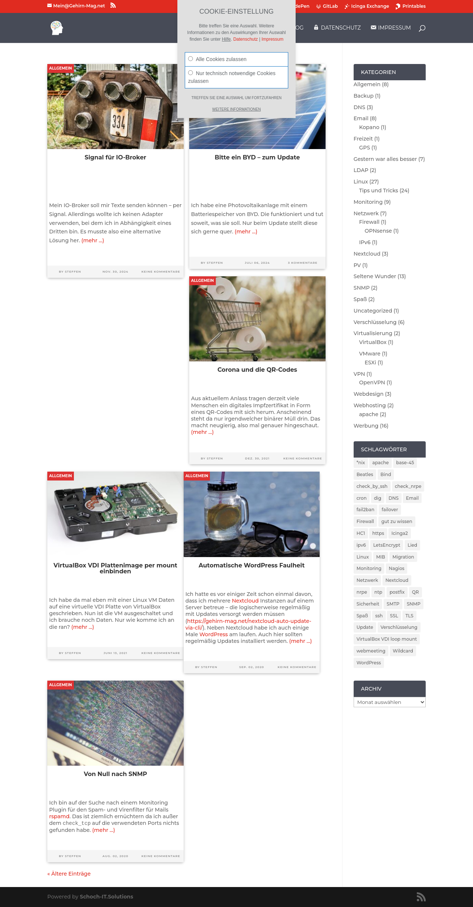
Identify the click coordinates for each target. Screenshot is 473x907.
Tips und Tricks (378, 190)
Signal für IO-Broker (115, 157)
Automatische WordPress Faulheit (251, 565)
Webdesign (369, 394)
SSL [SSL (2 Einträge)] (394, 615)
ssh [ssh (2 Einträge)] (378, 615)
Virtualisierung (373, 333)
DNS (359, 107)
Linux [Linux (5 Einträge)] (363, 557)
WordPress (214, 634)
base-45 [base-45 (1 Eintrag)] (405, 462)
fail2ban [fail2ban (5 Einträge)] (365, 509)
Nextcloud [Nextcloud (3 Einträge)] (396, 580)
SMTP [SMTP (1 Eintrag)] (393, 604)
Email (361, 118)
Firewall (369, 222)
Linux (361, 181)
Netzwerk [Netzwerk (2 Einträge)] (367, 580)
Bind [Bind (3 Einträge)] (386, 474)
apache (368, 414)
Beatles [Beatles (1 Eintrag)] (365, 474)
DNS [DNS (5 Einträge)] (394, 498)
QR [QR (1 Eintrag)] (415, 592)
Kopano (369, 127)
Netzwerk (366, 213)
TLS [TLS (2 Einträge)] (409, 615)
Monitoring (368, 202)
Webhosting (370, 405)
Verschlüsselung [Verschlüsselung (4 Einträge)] (399, 627)
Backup (364, 95)
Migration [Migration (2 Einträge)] (403, 557)
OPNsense (378, 230)
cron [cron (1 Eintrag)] (362, 498)
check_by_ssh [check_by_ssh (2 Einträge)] (372, 486)
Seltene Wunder (375, 276)
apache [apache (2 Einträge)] (380, 462)
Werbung (366, 425)
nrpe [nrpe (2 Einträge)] (362, 592)
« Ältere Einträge (69, 873)
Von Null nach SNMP (115, 774)
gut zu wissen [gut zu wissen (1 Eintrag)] (396, 521)
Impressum (272, 39)
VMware (370, 353)
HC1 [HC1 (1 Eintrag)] (361, 533)
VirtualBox (373, 342)
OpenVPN (372, 382)
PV (357, 265)
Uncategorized (373, 310)
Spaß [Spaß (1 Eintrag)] (362, 615)
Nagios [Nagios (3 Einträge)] (396, 568)
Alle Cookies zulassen (217, 59)
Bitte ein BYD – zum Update (257, 157)
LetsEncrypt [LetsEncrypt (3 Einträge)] (386, 545)
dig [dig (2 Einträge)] (377, 498)
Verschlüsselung (375, 322)
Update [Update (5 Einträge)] (365, 627)
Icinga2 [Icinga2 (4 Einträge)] (399, 533)
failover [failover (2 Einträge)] (390, 509)
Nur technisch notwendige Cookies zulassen (232, 77)
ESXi (370, 362)
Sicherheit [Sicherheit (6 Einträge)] (368, 604)
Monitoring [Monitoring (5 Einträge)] (369, 568)
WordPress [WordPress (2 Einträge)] (369, 662)
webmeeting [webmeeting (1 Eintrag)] (371, 651)
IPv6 (365, 242)
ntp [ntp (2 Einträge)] (378, 592)
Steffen (73, 271)
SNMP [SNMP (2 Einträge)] (414, 604)
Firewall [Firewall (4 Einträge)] (365, 521)
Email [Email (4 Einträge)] (412, 498)
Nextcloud (245, 600)
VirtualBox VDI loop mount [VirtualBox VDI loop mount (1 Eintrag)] (387, 639)
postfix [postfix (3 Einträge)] (397, 592)
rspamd (59, 816)
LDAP (361, 170)
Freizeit (363, 138)
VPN (359, 374)
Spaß (360, 299)
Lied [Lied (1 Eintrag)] (412, 545)
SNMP (362, 287)
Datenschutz (245, 39)
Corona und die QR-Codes (257, 369)
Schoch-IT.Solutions (106, 896)
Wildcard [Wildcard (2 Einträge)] (403, 651)
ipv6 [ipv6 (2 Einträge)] (361, 545)
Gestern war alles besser (385, 159)
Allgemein (60, 68)
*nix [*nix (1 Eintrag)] (361, 462)
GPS (364, 147)
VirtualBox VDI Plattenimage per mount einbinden (115, 568)
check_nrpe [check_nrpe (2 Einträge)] (408, 486)
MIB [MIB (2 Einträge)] (380, 557)
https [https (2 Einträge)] (378, 533)
